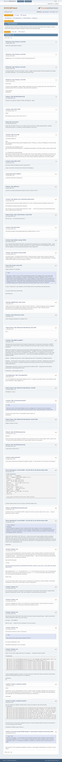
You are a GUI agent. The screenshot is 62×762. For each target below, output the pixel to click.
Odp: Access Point (14, 121)
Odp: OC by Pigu (15, 134)
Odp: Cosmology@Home (21, 375)
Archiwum (8, 109)
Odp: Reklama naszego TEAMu (18, 240)
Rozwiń (13, 474)
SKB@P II (18, 173)
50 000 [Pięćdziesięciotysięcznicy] (19, 507)
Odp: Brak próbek (15, 227)
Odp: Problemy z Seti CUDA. (19, 41)
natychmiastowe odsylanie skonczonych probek (41, 731)
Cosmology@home (10, 375)
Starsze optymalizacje (11, 470)
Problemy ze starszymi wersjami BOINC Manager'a (18, 731)
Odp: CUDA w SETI (15, 109)
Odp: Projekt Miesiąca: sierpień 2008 (23, 214)
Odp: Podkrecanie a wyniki (17, 314)
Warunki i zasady (51, 760)
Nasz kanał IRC (46, 11)
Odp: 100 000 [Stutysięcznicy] (18, 432)
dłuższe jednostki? (15, 457)
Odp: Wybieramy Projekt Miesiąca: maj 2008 (24, 387)
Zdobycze (8, 96)
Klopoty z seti (14, 549)
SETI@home (8, 41)
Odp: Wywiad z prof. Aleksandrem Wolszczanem (22, 199)
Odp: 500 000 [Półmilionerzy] (18, 96)
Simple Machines (13, 760)
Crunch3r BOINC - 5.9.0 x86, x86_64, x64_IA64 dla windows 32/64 (32, 470)
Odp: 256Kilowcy (15, 186)
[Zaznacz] (10, 474)
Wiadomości (7, 31)
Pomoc (46, 760)
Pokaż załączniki (21, 31)
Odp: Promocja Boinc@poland (18, 400)
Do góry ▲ (57, 760)
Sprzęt (7, 121)
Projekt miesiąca (9, 214)
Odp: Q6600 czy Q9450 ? (17, 340)
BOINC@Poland (10, 8)
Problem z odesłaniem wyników (18, 684)
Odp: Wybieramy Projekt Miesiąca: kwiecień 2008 (26, 419)
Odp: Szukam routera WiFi (16, 265)
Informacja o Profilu (9, 21)
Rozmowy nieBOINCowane (12, 302)
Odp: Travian (22, 302)
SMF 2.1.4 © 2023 (6, 760)
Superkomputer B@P (11, 173)
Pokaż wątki (14, 31)
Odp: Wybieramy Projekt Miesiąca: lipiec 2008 (25, 327)
